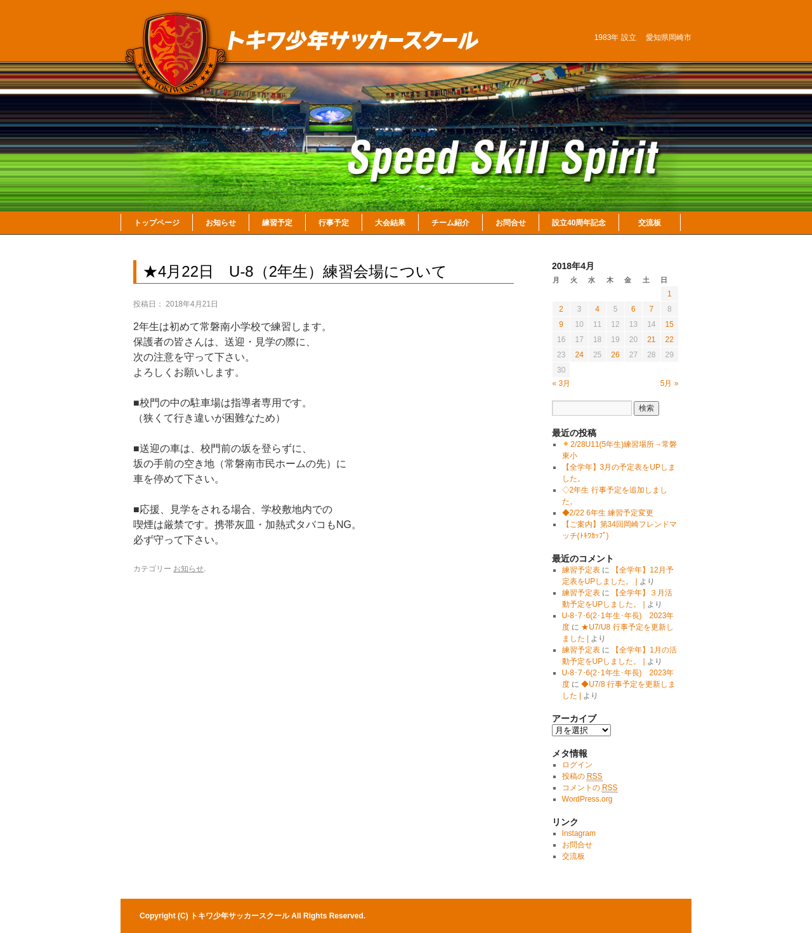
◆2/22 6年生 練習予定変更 (608, 512)
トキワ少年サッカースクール (240, 915)
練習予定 (277, 222)
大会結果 (390, 222)
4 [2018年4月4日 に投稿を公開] (597, 309)
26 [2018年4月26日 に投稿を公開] (615, 354)
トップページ (157, 222)
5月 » (669, 383)
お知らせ (221, 222)
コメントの (590, 788)
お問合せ (510, 222)
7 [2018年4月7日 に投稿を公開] (651, 309)
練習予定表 (581, 570)
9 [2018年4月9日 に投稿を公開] (561, 324)
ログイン (577, 764)
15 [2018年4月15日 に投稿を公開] (669, 324)
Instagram (579, 833)
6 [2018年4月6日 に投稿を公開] (633, 309)
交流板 (649, 222)
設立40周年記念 (579, 222)
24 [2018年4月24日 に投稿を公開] (579, 354)
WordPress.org (587, 799)
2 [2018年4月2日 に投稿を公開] (561, 309)
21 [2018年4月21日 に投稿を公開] (651, 339)
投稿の (582, 776)
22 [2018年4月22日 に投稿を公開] (669, 339)
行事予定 (333, 222)
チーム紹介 (450, 222)
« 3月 (562, 383)
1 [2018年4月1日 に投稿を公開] (669, 293)
